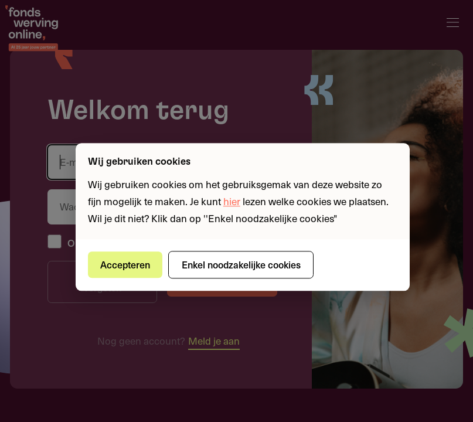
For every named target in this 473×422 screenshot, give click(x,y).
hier (231, 201)
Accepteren (125, 264)
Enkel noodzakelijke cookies (241, 264)
